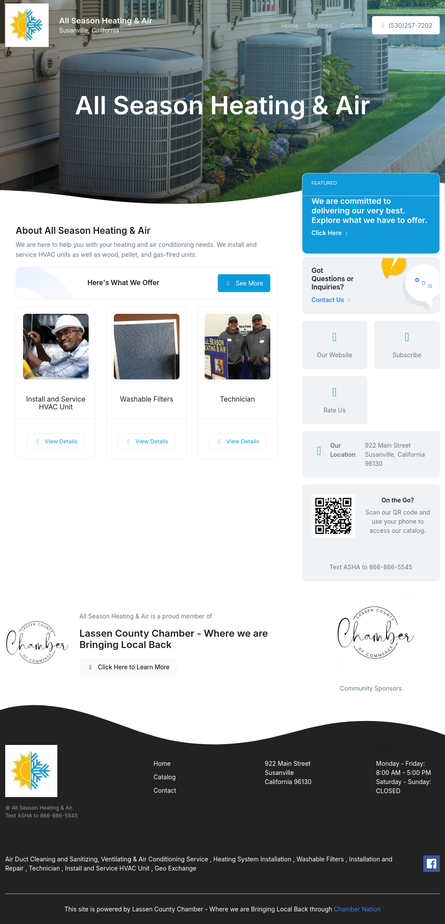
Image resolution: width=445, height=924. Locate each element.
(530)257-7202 (405, 25)
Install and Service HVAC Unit (56, 403)
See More (244, 283)
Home (289, 25)
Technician (237, 399)
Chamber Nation (357, 909)
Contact (352, 25)
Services (319, 25)
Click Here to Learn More (128, 667)
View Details (56, 441)
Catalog (164, 777)
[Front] (28, 25)
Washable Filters (146, 399)
